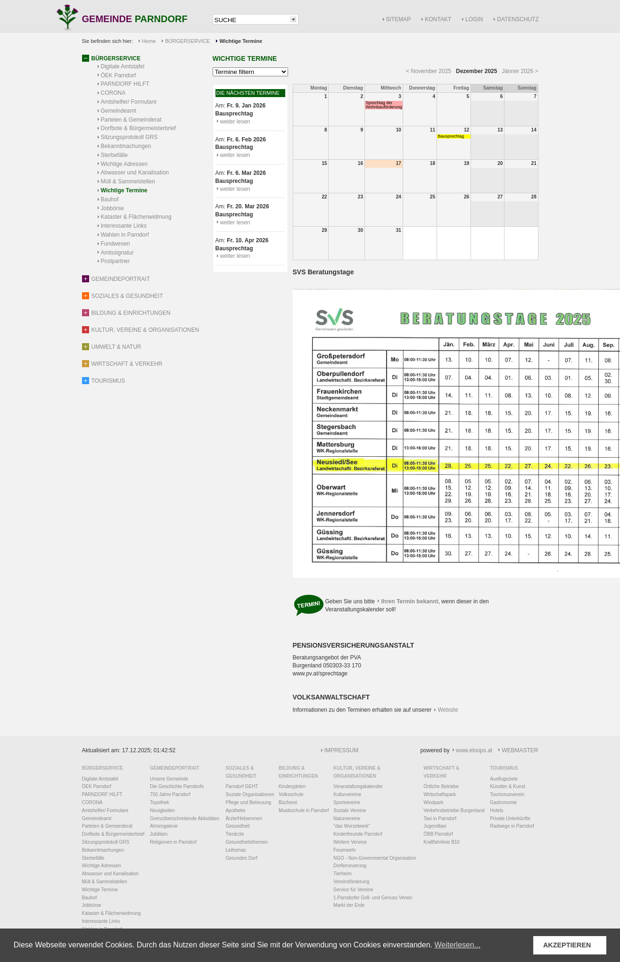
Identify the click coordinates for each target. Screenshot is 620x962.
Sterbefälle (114, 155)
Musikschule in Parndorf (304, 810)
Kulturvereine (347, 794)
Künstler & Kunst (507, 786)
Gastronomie (503, 802)
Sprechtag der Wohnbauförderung (384, 104)
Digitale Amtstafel (123, 66)
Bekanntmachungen (126, 146)
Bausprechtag (451, 136)
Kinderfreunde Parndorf (357, 834)
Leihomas (235, 850)
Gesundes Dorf (241, 858)
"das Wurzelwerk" (351, 826)
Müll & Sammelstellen (128, 181)
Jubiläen (158, 834)
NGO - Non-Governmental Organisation (374, 858)
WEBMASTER (520, 750)
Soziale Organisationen (249, 794)
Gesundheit (237, 826)
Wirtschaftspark (439, 794)
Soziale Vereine (349, 810)
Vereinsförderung (351, 881)
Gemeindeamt (118, 110)
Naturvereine (346, 818)
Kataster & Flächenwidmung (136, 217)
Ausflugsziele (504, 778)
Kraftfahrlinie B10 (441, 842)
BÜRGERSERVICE (187, 41)
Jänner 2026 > (520, 71)
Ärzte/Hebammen (243, 818)
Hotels (496, 810)
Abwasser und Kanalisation (135, 172)
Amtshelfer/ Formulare (129, 102)
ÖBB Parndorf (438, 834)
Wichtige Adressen (124, 164)
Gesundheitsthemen (246, 842)
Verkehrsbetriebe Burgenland (454, 810)
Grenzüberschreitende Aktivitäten (184, 818)
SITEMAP (398, 19)
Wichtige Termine (124, 190)
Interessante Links (124, 225)
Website (448, 710)
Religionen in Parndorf (173, 842)
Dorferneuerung (349, 865)
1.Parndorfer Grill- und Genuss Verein (372, 897)
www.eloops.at (474, 750)
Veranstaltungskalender (358, 786)
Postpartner (115, 261)
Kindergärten (292, 786)
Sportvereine (346, 802)
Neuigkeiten (162, 810)
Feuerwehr (344, 850)
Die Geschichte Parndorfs (177, 786)
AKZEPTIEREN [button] (567, 945)
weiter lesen (235, 121)
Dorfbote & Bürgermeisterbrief (138, 128)
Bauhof (110, 199)
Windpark (433, 802)
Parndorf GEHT (241, 786)
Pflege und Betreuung (248, 802)
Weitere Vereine (350, 842)
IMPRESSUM (341, 750)
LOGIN (474, 19)
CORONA (113, 93)
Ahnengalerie (164, 826)
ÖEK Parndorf (118, 75)
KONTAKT (438, 19)
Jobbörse (112, 208)
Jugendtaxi (434, 826)
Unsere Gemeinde (169, 778)
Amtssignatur (117, 252)
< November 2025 (428, 71)
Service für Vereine (353, 889)
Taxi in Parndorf (439, 818)
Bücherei (288, 802)
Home (149, 41)
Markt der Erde (348, 905)
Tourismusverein (507, 794)
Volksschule (291, 794)
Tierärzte (234, 834)
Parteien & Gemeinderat (131, 119)
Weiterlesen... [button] (457, 945)
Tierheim (342, 873)
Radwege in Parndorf (512, 826)
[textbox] (251, 20)
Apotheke (235, 810)
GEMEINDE (135, 19)
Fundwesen (115, 243)
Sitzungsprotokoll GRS (129, 137)
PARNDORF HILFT (125, 84)
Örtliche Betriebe (440, 786)
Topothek (159, 802)
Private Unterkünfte (510, 818)
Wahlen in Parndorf (125, 234)
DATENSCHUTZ (517, 19)
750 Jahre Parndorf (170, 794)
